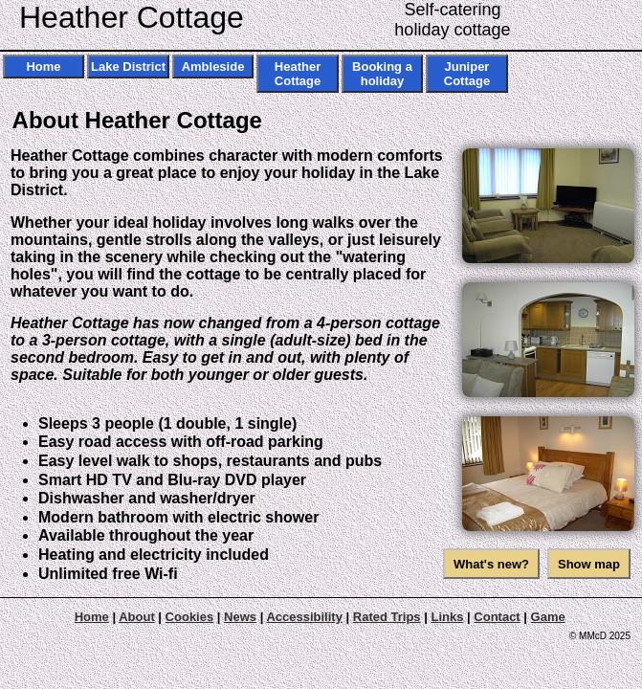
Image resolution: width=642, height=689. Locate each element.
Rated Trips (387, 617)
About (137, 617)
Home (43, 66)
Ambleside (213, 66)
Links (447, 617)
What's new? (491, 564)
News (240, 617)
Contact (497, 617)
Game (548, 617)
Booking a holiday (382, 73)
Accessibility (304, 617)
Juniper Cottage (467, 73)
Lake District (128, 66)
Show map (589, 564)
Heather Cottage (131, 17)
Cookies (190, 617)
